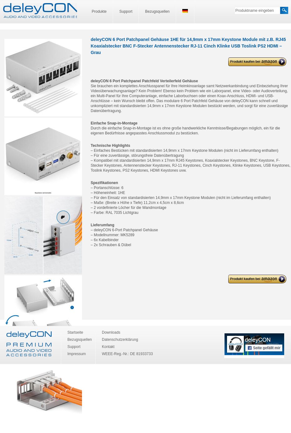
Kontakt (108, 347)
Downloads (111, 332)
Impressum (76, 354)
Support (125, 11)
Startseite (75, 332)
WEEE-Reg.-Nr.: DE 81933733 (127, 354)
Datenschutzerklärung (120, 339)
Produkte (99, 11)
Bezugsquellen (157, 11)
